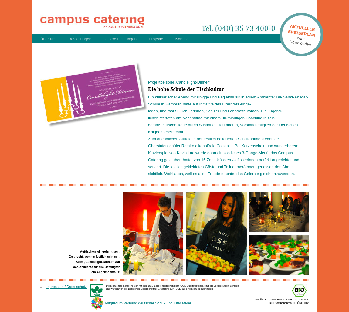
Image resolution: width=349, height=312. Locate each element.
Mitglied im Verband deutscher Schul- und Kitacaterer (140, 303)
